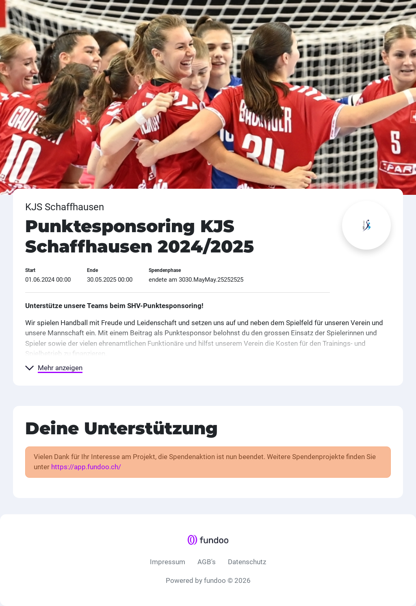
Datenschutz (247, 562)
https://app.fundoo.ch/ (86, 467)
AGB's (206, 562)
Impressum (167, 562)
